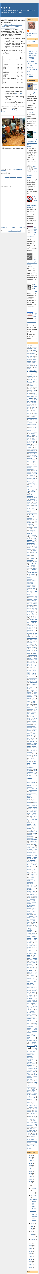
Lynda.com (32, 750)
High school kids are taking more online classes (13, 21)
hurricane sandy (31, 662)
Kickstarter (29, 722)
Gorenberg (29, 631)
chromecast (32, 453)
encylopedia (29, 577)
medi (35, 761)
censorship (32, 433)
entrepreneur (30, 582)
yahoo (28, 1145)
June (32, 1226)
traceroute (29, 1079)
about (30, 348)
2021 (30, 1165)
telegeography (30, 1057)
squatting (34, 990)
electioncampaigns (32, 572)
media (28, 763)
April (32, 1231)
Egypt (34, 566)
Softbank (29, 962)
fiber (36, 595)
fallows (34, 592)
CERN (33, 435)
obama (29, 828)
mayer (32, 758)
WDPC (34, 1120)
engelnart (29, 580)
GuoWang (32, 641)
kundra (28, 733)
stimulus (35, 1006)
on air (33, 836)
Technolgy (33, 1043)
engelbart (29, 578)
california (29, 422)
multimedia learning (31, 793)
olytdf (28, 836)
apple (31, 367)
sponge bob (30, 984)
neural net (32, 816)
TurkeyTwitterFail (31, 1086)
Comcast (35, 473)
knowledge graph (31, 726)
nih (34, 822)
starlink (29, 998)
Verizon (31, 1107)
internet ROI (30, 698)
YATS (34, 1145)
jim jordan (30, 713)
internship (29, 699)
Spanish (32, 975)
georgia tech (32, 609)
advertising (35, 350)
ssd (28, 992)
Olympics (29, 834)
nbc (35, 808)
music (28, 799)
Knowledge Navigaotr (32, 727)
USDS (34, 1102)
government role (32, 633)
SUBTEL (29, 1023)
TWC (28, 1088)
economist (29, 561)
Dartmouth (29, 519)
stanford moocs (31, 993)
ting (28, 1073)
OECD (28, 830)
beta (36, 396)
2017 (30, 1176)
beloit (28, 393)
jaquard (34, 710)
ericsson (29, 585)
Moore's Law (34, 788)
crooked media (31, 508)
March (32, 1234)
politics (32, 874)
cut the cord (33, 514)
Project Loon (31, 891)
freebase (29, 602)
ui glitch (34, 1094)
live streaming (32, 744)
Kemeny (29, 718)
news (28, 822)
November (33, 1188)
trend (30, 1082)
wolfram (33, 1136)
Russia (29, 923)
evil (28, 588)
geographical (34, 608)
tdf (34, 1035)
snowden (35, 958)
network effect (33, 811)
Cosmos (29, 500)
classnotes (29, 462)
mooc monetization (30, 784)
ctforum (29, 509)
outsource (32, 860)
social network (33, 959)
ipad (34, 701)
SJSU (28, 955)
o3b (34, 827)
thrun (34, 1066)
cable (31, 419)
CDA (28, 431)
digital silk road (31, 544)
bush (34, 416)
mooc (29, 779)
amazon (29, 364)
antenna (35, 365)
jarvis (28, 712)
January (33, 1239)
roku (28, 920)
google (35, 616)
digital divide (31, 541)
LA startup (31, 736)
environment (30, 583)
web (28, 1122)
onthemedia (29, 849)
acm (35, 348)
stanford (33, 992)
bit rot (28, 402)
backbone (31, 388)
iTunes (28, 707)
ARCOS (29, 377)
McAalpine (29, 759)
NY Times (33, 825)
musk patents (30, 800)
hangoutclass (32, 648)
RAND (28, 900)
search (34, 941)
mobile (29, 770)
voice (30, 1116)
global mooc (30, 614)
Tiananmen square (32, 1068)
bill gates (33, 401)
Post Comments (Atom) (14, 231)
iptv (34, 702)
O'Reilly (29, 827)
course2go (33, 503)
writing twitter (33, 1144)
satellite (29, 928)
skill (34, 955)
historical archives (33, 655)
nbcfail (28, 810)
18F (28, 345)
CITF (30, 456)
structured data (31, 1018)
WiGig (28, 1133)
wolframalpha (30, 1139)
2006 (30, 1264)
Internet (29, 692)
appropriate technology (32, 374)
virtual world (32, 1113)
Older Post (22, 227)
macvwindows (30, 752)
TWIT (28, 1089)
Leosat (32, 741)
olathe (36, 831)
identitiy (29, 670)
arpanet (35, 377)
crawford (32, 506)
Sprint (28, 990)
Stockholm (29, 1009)
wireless (35, 1134)
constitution (33, 492)
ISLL (28, 704)
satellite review (31, 933)
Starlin (33, 996)
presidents (29, 886)
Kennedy (35, 718)
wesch (28, 1127)
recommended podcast (31, 905)
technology (32, 1046)
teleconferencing (30, 1054)
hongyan (35, 658)
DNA (30, 547)
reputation (29, 912)
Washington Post (31, 1119)
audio (36, 382)
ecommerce (30, 560)
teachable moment (32, 1040)
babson (31, 387)
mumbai (29, 794)
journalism (29, 715)
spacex (29, 970)
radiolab (35, 897)
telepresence (30, 1059)
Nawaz (30, 808)
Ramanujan (32, 899)
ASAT (30, 379)
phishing (29, 869)
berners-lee (30, 396)
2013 (30, 1245)
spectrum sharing (31, 979)
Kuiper (33, 732)
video (30, 1108)
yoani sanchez (31, 1147)
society (32, 961)
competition (31, 483)
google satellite (31, 627)
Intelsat (32, 690)
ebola (36, 556)
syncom (29, 1034)
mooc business (31, 782)
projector (29, 892)
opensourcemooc (33, 858)
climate (35, 462)
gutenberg (29, 642)
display (35, 546)
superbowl (35, 1023)
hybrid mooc (32, 667)
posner (35, 875)
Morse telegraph (33, 790)
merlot (34, 763)
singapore (29, 953)
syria (34, 1034)
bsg (30, 416)
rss (34, 922)
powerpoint (30, 878)
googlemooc (30, 630)
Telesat (29, 1060)
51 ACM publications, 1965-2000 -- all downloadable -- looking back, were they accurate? (32, 53)
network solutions (33, 814)
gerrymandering (31, 611)
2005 (30, 1267)
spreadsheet (30, 989)
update (28, 1102)
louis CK (31, 749)
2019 (30, 1171)
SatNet (29, 934)
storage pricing (31, 1012)
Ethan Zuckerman (31, 586)
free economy (32, 600)
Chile (33, 439)
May (32, 1228)
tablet (28, 1035)
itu (34, 705)
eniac (34, 580)
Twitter (33, 1090)
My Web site (30, 61)
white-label (32, 1128)
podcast (29, 870)
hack (34, 645)
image (28, 671)
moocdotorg (30, 786)
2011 (30, 1251)
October (33, 1193)
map (34, 753)
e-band (32, 552)
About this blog (31, 41)
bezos (30, 398)
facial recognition (31, 589)
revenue (35, 914)
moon (28, 788)
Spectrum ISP (31, 978)
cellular (35, 432)
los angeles (29, 747)
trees (36, 1080)
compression (30, 486)
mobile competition (32, 771)
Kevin (36, 719)
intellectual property (32, 688)
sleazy (34, 956)
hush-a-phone (30, 664)
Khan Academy (32, 721)
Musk (34, 799)
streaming (29, 1015)
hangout (35, 647)
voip (34, 1116)
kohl (34, 730)
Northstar (29, 824)
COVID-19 (35, 505)
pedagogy (29, 867)
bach (36, 387)
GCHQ (33, 606)
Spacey (30, 973)
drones (29, 550)
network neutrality (32, 813)
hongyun (31, 659)
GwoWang (29, 644)
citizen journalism (32, 457)
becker (28, 391)
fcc (33, 594)
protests (35, 892)
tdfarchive (29, 1038)
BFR (35, 398)
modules (29, 776)
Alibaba (34, 359)
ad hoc (29, 350)
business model (32, 418)
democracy (35, 528)
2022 (30, 1163)
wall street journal (31, 1117)
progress (29, 889)
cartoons (32, 428)
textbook (29, 1065)
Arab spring (32, 376)
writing (35, 1142)
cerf (28, 435)
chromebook (32, 450)
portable (29, 875)
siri (35, 953)
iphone (29, 702)
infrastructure (33, 682)
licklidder (29, 743)
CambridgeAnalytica (31, 424)
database (29, 525)
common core (31, 476)
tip (34, 1073)
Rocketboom (32, 919)
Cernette (29, 436)
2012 (30, 1248)
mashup (35, 756)
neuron (28, 817)
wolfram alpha (31, 1137)
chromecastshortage (32, 455)
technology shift (31, 1051)
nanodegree (32, 803)
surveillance (30, 1026)
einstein (29, 568)
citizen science (30, 459)
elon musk (32, 574)
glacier (28, 612)
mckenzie (29, 761)
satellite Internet (29, 930)
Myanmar (35, 802)
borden (33, 408)
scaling (34, 936)
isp (33, 704)
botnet (28, 410)
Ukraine (29, 1096)
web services (34, 1122)
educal (36, 561)
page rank (29, 861)
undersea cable (31, 1097)
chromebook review (32, 452)
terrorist (29, 1063)
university (29, 1099)
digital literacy (31, 543)
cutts (33, 516)
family (28, 594)
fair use (29, 591)
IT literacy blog (31, 72)
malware (29, 753)
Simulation (29, 951)
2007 (30, 1261)
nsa (34, 824)
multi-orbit (32, 791)
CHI (28, 439)
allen (35, 361)
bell (34, 391)
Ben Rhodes (34, 393)
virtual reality (34, 1111)
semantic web (31, 945)
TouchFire (29, 1074)
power (32, 877)
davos (36, 525)
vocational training (32, 1114)
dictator (29, 538)
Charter (33, 438)
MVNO (29, 802)
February (33, 1237)
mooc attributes (31, 780)
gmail (28, 616)
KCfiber (32, 716)
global (33, 613)
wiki (34, 1133)
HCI (36, 650)
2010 (30, 1253)
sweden (35, 1029)
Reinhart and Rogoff (32, 908)
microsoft (29, 769)
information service (32, 681)
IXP (36, 709)
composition (33, 484)
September (34, 1195)
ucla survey (19, 177)
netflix (35, 810)
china (28, 444)
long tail (34, 746)
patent (34, 863)
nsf (28, 825)
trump (35, 1082)
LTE (36, 749)
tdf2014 (29, 1037)
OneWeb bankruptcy (32, 839)
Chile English (31, 441)
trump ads (32, 1083)
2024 (30, 1158)
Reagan (29, 903)
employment (30, 575)
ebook (32, 558)
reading (34, 902)
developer (30, 533)
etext (34, 585)
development (31, 535)
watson (28, 1120)
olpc (30, 833)
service (29, 947)
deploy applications (31, 531)
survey (29, 1028)
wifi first (34, 1131)
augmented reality (33, 384)
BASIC (30, 390)
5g (28, 347)
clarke (34, 461)
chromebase (34, 448)
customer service (32, 513)
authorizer (31, 385)
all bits (29, 361)
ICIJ (28, 668)
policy (35, 872)
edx (28, 566)
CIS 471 (5, 7)
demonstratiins (32, 530)
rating (34, 900)
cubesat (29, 511)
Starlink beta (31, 1000)
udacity (29, 1093)
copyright (32, 499)
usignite (35, 1105)
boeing (33, 407)
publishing (35, 895)
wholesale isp (31, 1130)
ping (34, 869)
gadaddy (31, 605)
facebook (33, 588)
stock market (32, 1007)
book (28, 408)
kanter (36, 715)
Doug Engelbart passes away (34, 288)
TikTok (31, 1069)
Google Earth (34, 617)
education (7, 177)
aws (36, 385)
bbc (35, 390)
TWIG (34, 1088)
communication (31, 478)
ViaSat (36, 1107)
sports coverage (31, 987)
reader (28, 902)
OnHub (28, 844)
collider (28, 470)
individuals (32, 679)
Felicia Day (30, 595)
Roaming (31, 916)
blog (35, 404)
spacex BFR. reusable (32, 972)
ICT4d (33, 668)
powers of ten (31, 880)
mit (35, 769)
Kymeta (35, 735)
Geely (28, 608)
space (33, 967)
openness (35, 857)
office (36, 830)
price (35, 886)
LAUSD (29, 739)
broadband (35, 414)
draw (34, 549)
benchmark (32, 394)
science (29, 938)
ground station (33, 639)
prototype (32, 894)
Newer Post (4, 227)
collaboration (30, 469)
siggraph (32, 948)
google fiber (33, 619)
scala (34, 934)
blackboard (29, 404)
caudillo (29, 430)
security (29, 942)
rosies (28, 922)
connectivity (31, 491)
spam (36, 973)
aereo (32, 351)
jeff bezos (34, 712)
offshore (31, 831)
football (35, 599)
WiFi (28, 1131)
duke (28, 552)
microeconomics (30, 766)
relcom (30, 909)
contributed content (32, 497)
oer (32, 830)
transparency (30, 1080)
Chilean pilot (31, 442)
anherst (29, 365)
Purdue (30, 897)
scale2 (28, 936)
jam (30, 710)
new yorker (32, 820)
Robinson (35, 917)
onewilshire (32, 842)
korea (28, 732)
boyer (34, 410)
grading (31, 634)
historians (35, 653)
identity (34, 670)
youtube (29, 1148)
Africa (28, 354)
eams (34, 555)
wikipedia (29, 1134)
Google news (32, 624)
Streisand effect (31, 1017)
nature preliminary (32, 805)
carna (36, 427)
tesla (34, 1063)
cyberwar (29, 518)
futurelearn (35, 603)
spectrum (29, 976)
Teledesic (29, 1056)
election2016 (34, 569)
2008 (30, 1259)
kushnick (29, 735)
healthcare (32, 651)
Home (13, 227)
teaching (34, 1042)
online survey (31, 847)
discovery (29, 546)
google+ (29, 628)
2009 (30, 1256)
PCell (34, 864)
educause (33, 565)
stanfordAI (29, 995)
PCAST (29, 864)
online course (13, 177)
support (32, 1024)
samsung (33, 926)
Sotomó (29, 965)
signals (29, 950)
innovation (29, 687)
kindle (34, 724)
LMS (28, 746)
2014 (30, 1243)
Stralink (34, 1014)
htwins (32, 661)
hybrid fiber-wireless (32, 665)
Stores (28, 1014)
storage (32, 1011)
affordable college (31, 353)
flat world (31, 597)
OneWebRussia (33, 841)
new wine (34, 819)
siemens (35, 947)
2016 (30, 1179)
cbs (34, 430)
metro (28, 764)
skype (28, 956)
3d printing (33, 345)
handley (29, 647)
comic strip (32, 475)
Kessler (31, 719)
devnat (33, 537)
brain (28, 411)
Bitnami (34, 402)
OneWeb (30, 838)
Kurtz (34, 733)
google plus (30, 625)
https (36, 659)
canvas (30, 427)
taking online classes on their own (13, 94)
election (35, 568)
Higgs (28, 653)
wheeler (35, 1127)
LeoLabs (35, 739)
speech (29, 981)
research (29, 914)
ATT (34, 381)
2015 (30, 1182)
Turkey (28, 1085)
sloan (28, 958)
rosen (34, 920)
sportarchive (30, 986)
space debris (31, 968)
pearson (29, 866)
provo (28, 895)
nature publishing (33, 807)
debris (30, 527)
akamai (31, 357)
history (30, 656)
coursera (29, 505)
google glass (34, 622)
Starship (29, 1001)
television (29, 1062)
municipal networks (29, 796)
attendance (29, 382)
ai (36, 356)
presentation (30, 882)
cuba (34, 510)
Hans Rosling (30, 650)
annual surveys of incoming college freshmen (10, 27)
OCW (34, 828)
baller (36, 388)
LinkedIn (35, 743)
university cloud (31, 1100)
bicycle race (30, 399)
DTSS (34, 550)
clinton (30, 464)
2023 (30, 1160)
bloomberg (29, 405)
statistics (29, 1004)
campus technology (33, 425)
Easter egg (29, 556)
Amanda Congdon (31, 362)
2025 (30, 1155)
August (33, 1223)
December (33, 1184)
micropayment (30, 767)
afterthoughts (30, 356)
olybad (34, 833)
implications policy (32, 678)
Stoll (36, 1009)
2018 (30, 1174)
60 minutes (34, 347)
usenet (28, 1103)
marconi (29, 755)
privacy (29, 888)
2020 (30, 1168)
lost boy (35, 747)
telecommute (30, 1052)
